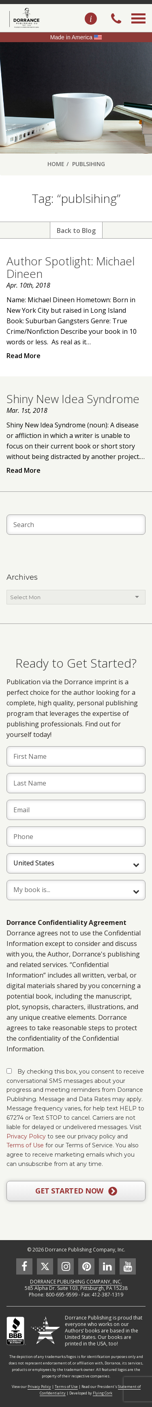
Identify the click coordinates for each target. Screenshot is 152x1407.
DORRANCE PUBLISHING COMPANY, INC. (76, 1281)
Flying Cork (102, 1393)
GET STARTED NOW (76, 1191)
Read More (23, 355)
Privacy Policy (26, 1136)
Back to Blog (76, 230)
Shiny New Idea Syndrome (72, 398)
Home (55, 164)
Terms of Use (25, 1145)
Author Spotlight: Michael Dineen (70, 267)
